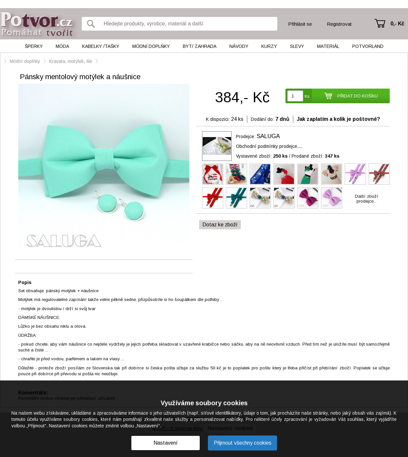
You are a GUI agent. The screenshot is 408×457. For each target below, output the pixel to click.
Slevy (297, 46)
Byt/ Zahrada (199, 46)
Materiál (328, 46)
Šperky (34, 46)
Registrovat (339, 24)
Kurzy (269, 46)
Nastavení (165, 443)
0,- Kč (397, 23)
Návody (238, 46)
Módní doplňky (151, 46)
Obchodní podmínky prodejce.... (269, 146)
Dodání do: (262, 119)
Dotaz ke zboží (220, 224)
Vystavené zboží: (262, 156)
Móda (62, 46)
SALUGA (268, 136)
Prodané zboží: (316, 156)
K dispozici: (218, 119)
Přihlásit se (300, 24)
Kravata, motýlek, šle (70, 61)
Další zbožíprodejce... (366, 199)
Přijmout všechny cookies (242, 443)
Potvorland (368, 46)
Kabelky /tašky (100, 46)
